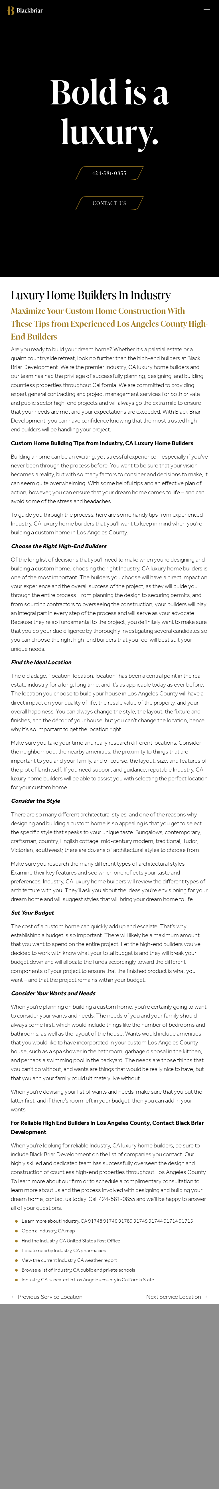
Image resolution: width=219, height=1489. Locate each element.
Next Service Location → (177, 1296)
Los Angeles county (95, 1279)
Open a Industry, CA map (48, 1231)
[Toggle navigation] (207, 10)
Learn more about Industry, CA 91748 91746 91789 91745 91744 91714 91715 (107, 1221)
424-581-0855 (117, 1198)
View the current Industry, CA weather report (69, 1260)
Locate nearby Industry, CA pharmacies (64, 1250)
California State (138, 1279)
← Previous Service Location (46, 1296)
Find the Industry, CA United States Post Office (71, 1241)
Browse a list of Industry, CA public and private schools (78, 1270)
